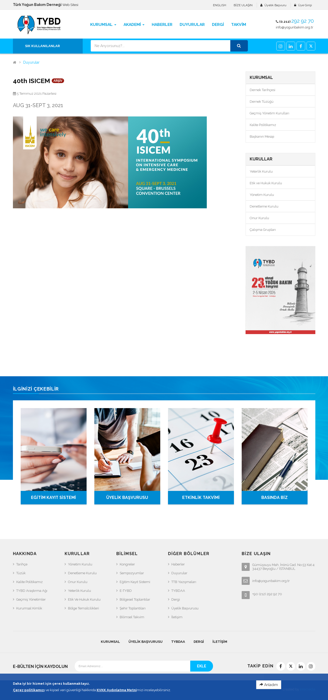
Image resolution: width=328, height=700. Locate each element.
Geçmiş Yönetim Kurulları (269, 113)
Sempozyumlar (132, 573)
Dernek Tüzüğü (261, 102)
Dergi (175, 599)
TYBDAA (178, 591)
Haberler (178, 564)
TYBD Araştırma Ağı (31, 591)
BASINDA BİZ (274, 497)
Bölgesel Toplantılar (135, 599)
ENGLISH (219, 5)
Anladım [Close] (269, 686)
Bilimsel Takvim (132, 617)
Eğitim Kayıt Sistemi (135, 582)
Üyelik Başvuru (275, 5)
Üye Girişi (305, 5)
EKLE (201, 666)
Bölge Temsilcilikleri (83, 608)
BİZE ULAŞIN (243, 5)
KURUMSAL (110, 642)
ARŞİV (58, 81)
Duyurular (31, 62)
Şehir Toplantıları (133, 608)
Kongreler (127, 564)
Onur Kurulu (259, 218)
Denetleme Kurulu (264, 206)
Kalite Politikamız (263, 125)
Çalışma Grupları (263, 230)
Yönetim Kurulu (262, 195)
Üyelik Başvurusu (185, 608)
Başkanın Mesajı (262, 136)
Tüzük (21, 573)
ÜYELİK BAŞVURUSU (127, 497)
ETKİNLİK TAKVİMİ (201, 497)
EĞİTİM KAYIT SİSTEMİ (53, 497)
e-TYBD (126, 591)
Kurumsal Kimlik (29, 608)
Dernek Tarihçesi (262, 90)
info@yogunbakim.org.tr (294, 27)
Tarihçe (21, 564)
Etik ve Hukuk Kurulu (266, 183)
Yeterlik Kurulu (261, 171)
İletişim (176, 617)
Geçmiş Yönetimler (31, 599)
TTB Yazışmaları (183, 582)
